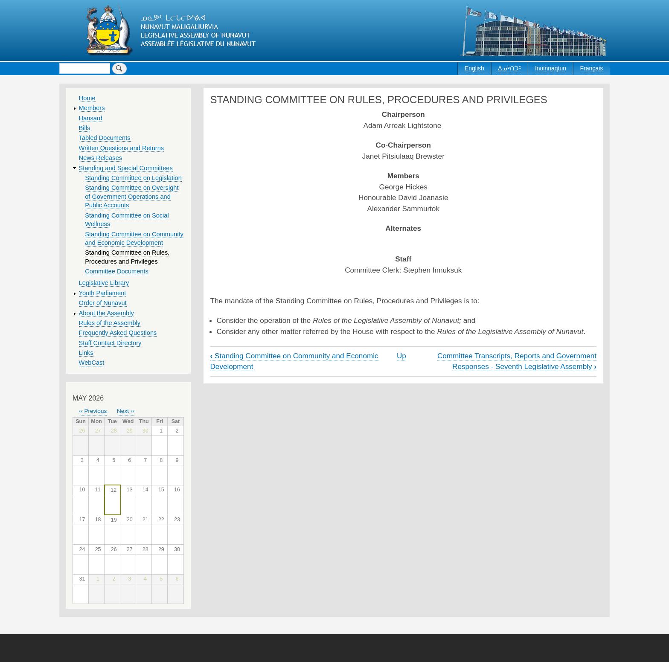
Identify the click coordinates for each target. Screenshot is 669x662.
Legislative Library (104, 282)
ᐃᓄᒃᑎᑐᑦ (509, 68)
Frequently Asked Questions (118, 332)
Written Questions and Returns (121, 148)
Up (401, 355)
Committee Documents (116, 271)
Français (591, 68)
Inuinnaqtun (550, 68)
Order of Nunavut (103, 302)
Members (92, 108)
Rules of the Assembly (110, 322)
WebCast (92, 362)
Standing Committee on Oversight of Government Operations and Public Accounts (131, 196)
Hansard (90, 118)
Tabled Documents (105, 137)
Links (86, 352)
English (474, 68)
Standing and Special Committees (126, 168)
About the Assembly (106, 313)
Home (87, 98)
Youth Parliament (102, 293)
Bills (84, 128)
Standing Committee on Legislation (133, 177)
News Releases (100, 157)
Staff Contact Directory (110, 343)
